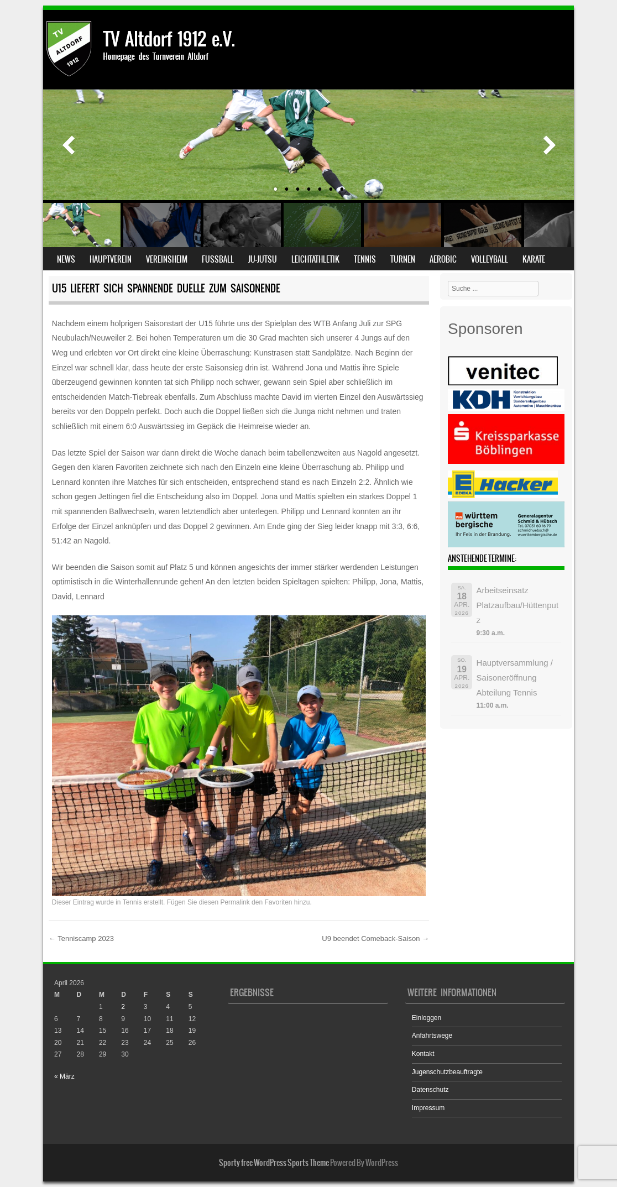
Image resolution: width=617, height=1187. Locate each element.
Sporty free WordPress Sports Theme (274, 1163)
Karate (533, 259)
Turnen (402, 259)
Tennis (365, 259)
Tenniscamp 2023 (81, 938)
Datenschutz (430, 1090)
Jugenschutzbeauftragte (447, 1072)
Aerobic (443, 259)
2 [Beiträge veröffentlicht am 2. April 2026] (123, 1007)
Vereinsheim (166, 259)
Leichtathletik (315, 259)
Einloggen (426, 1018)
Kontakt (423, 1054)
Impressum (428, 1108)
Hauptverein (111, 259)
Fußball (218, 259)
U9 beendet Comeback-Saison (375, 938)
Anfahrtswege (432, 1035)
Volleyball (489, 259)
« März (64, 1076)
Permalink (234, 902)
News (66, 259)
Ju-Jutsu (262, 259)
